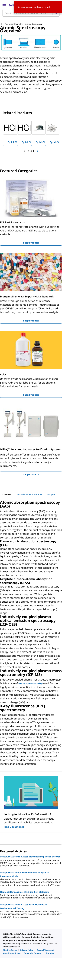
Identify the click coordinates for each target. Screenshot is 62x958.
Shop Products (31, 242)
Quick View (14, 142)
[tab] (7, 494)
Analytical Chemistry (14, 24)
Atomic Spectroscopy (34, 24)
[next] (37, 151)
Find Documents (14, 827)
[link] (10, 950)
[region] (31, 133)
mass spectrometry (30, 683)
